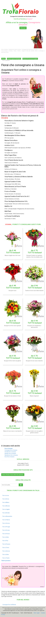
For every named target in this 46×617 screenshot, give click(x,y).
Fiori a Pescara (6, 544)
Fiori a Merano (6, 506)
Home (3, 58)
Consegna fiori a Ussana (11, 450)
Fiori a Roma (5, 499)
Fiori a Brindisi (6, 512)
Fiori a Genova (6, 551)
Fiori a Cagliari (6, 509)
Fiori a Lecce (5, 495)
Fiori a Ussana (8, 448)
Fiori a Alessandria (7, 516)
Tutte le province (5, 560)
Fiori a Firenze (6, 533)
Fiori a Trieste (5, 558)
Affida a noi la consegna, (23, 23)
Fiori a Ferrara (6, 530)
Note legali (36, 613)
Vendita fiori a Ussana (10, 451)
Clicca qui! (23, 28)
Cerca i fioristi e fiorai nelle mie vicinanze (12, 474)
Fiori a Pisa (5, 540)
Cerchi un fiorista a (23, 19)
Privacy (3, 614)
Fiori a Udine (5, 537)
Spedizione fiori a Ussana (11, 455)
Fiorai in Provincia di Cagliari (30, 58)
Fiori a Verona (6, 523)
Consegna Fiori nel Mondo (9, 604)
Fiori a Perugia (6, 526)
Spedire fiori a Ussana (10, 453)
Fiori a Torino (5, 547)
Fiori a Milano (5, 502)
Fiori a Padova (6, 519)
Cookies (43, 613)
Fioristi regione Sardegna (14, 58)
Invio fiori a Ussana (9, 456)
